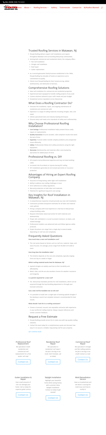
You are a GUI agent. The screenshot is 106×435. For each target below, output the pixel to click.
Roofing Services (40, 8)
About (26, 8)
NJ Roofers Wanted (91, 8)
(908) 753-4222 (19, 2)
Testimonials (65, 8)
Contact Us (76, 8)
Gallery (54, 8)
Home (19, 8)
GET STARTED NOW (35, 332)
